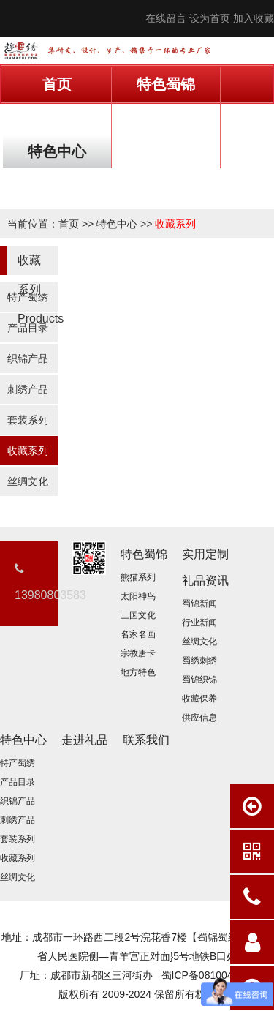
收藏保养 (199, 699)
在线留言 (165, 18)
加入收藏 (253, 18)
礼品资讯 (166, 118)
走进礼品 (166, 151)
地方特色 (138, 672)
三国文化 (138, 615)
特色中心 (57, 151)
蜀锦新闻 (199, 603)
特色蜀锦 (166, 84)
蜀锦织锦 (199, 679)
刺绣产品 (27, 389)
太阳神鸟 (138, 596)
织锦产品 (27, 358)
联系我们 (57, 185)
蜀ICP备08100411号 (208, 975)
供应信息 (199, 718)
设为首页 (209, 18)
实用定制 (57, 118)
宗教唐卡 (138, 653)
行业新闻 (199, 622)
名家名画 (138, 634)
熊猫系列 (138, 577)
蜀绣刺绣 (199, 660)
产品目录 (27, 328)
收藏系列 (175, 224)
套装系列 (27, 420)
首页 (57, 84)
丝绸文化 (27, 481)
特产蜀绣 (27, 297)
